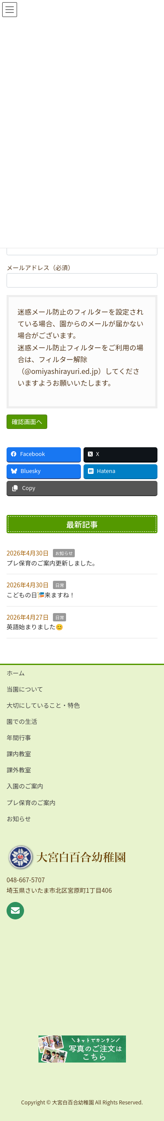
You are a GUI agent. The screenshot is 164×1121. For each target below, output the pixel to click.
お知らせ (64, 553)
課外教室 (19, 769)
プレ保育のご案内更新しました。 (52, 563)
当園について (25, 689)
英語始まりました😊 (35, 626)
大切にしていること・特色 (43, 705)
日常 (59, 585)
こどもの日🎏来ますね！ (41, 594)
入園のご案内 (25, 786)
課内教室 (19, 753)
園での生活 (22, 721)
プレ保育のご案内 (31, 802)
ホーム (16, 672)
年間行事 (19, 737)
